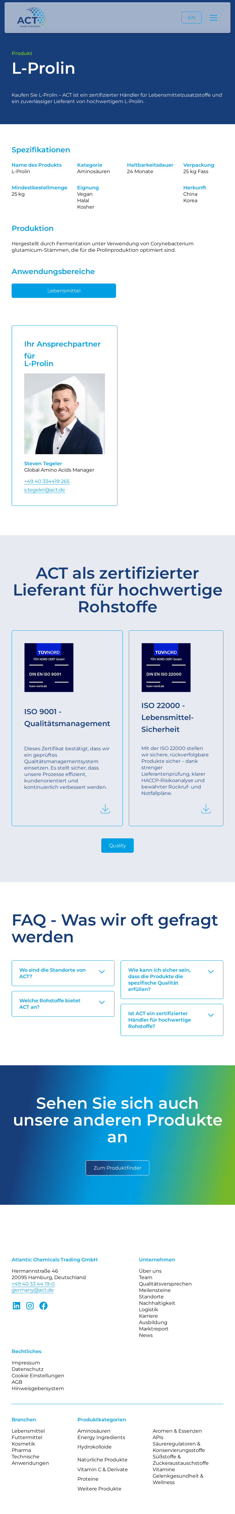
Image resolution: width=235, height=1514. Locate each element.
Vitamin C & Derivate (102, 1469)
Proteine (88, 1479)
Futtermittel (27, 1437)
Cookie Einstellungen (38, 1376)
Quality (117, 845)
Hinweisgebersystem (38, 1388)
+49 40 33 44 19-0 (33, 1284)
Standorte (151, 1297)
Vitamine (164, 1469)
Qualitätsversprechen (165, 1284)
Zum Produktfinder (117, 1168)
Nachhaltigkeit (157, 1303)
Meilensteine (155, 1290)
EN (191, 17)
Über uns (150, 1271)
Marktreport (154, 1329)
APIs (158, 1437)
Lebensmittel (63, 291)
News (146, 1335)
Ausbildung (153, 1322)
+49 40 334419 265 (46, 481)
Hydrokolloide (94, 1447)
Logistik (148, 1309)
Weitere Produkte (99, 1489)
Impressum (26, 1363)
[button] (212, 17)
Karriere (148, 1316)
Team (145, 1277)
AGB (17, 1382)
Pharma (21, 1450)
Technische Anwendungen (30, 1460)
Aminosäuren (93, 1431)
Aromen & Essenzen (177, 1431)
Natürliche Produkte (102, 1460)
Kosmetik (23, 1444)
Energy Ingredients (101, 1437)
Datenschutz (27, 1369)
